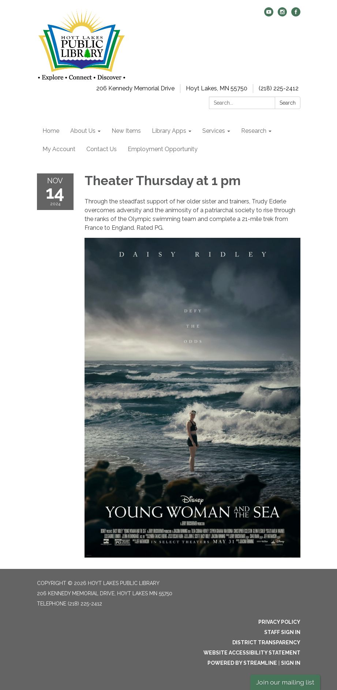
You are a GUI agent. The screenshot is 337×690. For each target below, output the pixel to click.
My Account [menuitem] (58, 149)
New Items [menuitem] (126, 130)
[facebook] (295, 14)
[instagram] (282, 14)
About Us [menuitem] (83, 130)
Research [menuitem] (253, 130)
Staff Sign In (282, 632)
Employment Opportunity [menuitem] (163, 149)
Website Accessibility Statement (251, 653)
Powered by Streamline (242, 663)
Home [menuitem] (50, 130)
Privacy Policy (279, 622)
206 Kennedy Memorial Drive (135, 88)
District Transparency (266, 642)
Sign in (290, 663)
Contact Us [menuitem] (101, 149)
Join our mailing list (285, 682)
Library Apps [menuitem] (169, 130)
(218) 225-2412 (279, 88)
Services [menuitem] (213, 130)
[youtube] (268, 14)
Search (288, 103)
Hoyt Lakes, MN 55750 (216, 88)
